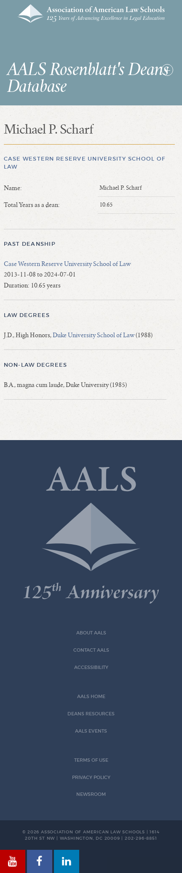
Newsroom (91, 794)
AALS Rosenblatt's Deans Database (88, 78)
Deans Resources (91, 714)
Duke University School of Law (93, 335)
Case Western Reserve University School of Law (67, 264)
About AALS (91, 633)
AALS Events (91, 731)
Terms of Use (91, 760)
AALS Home (91, 696)
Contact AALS (91, 650)
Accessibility (91, 667)
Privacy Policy (91, 777)
